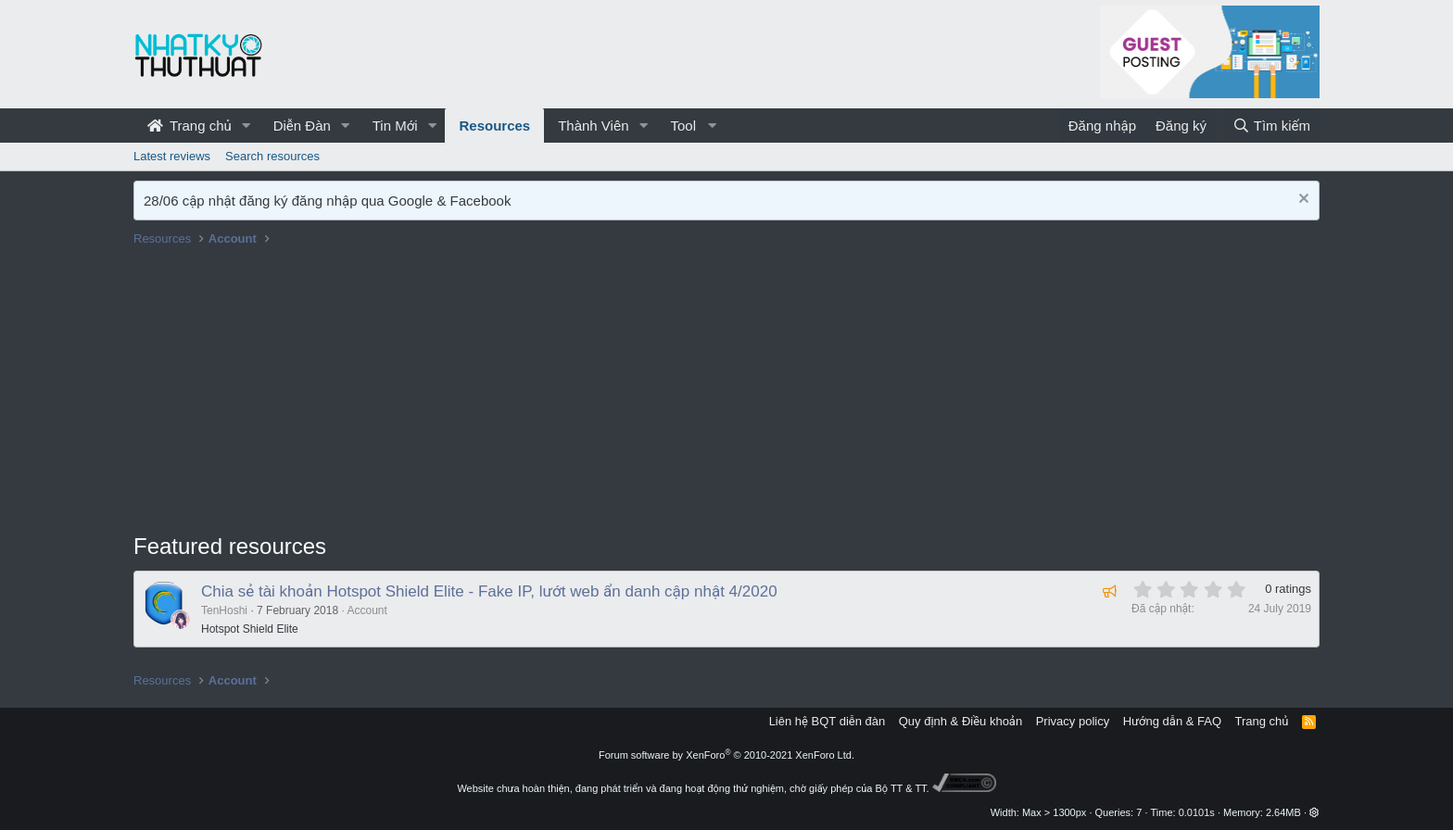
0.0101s (1197, 812)
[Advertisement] (726, 392)
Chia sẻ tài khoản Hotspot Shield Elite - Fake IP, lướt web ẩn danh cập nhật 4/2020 (489, 591)
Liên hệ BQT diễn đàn (827, 721)
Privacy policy (1072, 721)
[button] (246, 125)
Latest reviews (171, 156)
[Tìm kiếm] (1271, 125)
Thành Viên (593, 125)
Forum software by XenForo (726, 755)
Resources (494, 125)
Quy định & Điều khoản (960, 721)
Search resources (272, 156)
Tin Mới (395, 125)
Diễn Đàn (302, 125)
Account (366, 610)
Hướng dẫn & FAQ (1172, 721)
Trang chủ (189, 125)
